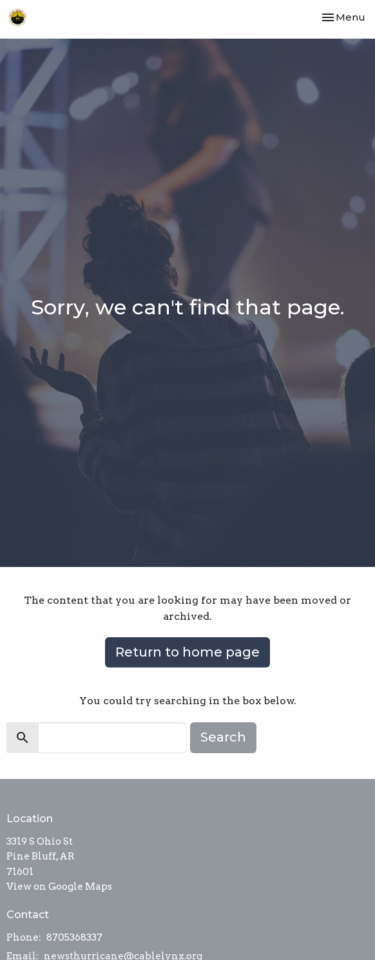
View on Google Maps (59, 886)
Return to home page (187, 652)
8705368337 (74, 937)
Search (223, 737)
